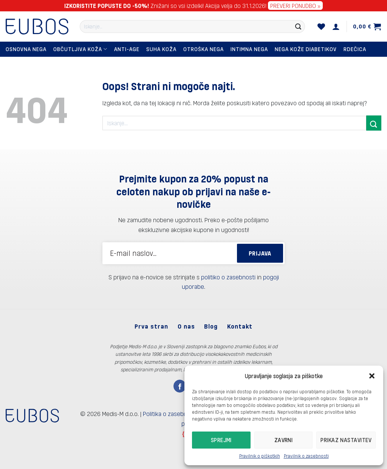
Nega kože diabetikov (306, 49)
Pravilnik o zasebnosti (306, 455)
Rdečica (355, 49)
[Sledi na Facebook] (179, 386)
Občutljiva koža (80, 49)
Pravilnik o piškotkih (259, 455)
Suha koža (161, 49)
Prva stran (151, 326)
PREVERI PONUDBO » (295, 5)
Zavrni (283, 439)
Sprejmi (221, 439)
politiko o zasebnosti (228, 276)
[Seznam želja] (321, 26)
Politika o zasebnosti (170, 413)
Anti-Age (126, 49)
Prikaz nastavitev (346, 439)
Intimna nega (249, 49)
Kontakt (239, 326)
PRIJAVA (260, 253)
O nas (186, 326)
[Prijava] (336, 26)
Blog (211, 326)
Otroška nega (203, 49)
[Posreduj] (298, 26)
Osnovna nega (26, 49)
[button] (372, 376)
